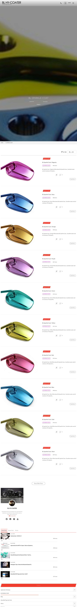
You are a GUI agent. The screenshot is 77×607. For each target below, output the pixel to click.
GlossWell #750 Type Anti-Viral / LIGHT (19, 555)
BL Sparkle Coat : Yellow (49, 323)
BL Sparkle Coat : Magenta (49, 162)
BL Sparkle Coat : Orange (49, 226)
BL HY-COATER (12, 508)
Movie (2, 584)
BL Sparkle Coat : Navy (48, 194)
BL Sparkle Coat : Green (49, 291)
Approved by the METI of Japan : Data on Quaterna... (59, 536)
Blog (2, 577)
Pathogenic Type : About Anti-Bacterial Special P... (58, 545)
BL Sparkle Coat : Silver (48, 451)
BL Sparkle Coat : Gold (48, 419)
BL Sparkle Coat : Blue (48, 387)
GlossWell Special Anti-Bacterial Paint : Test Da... (21, 545)
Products (3, 588)
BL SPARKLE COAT (5, 574)
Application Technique (5, 570)
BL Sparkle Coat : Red (48, 355)
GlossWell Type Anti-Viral (6, 581)
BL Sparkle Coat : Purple (49, 259)
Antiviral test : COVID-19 (16, 536)
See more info (13, 515)
